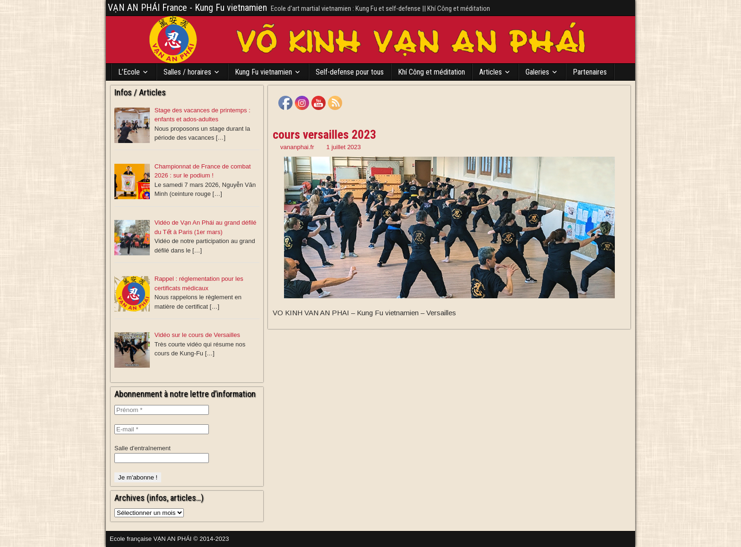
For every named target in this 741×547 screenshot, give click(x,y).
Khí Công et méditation (431, 71)
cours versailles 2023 (324, 134)
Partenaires (590, 71)
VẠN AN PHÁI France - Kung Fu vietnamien (187, 7)
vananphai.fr (297, 147)
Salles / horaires (187, 71)
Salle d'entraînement (142, 448)
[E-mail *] (161, 429)
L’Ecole (129, 71)
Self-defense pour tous (350, 71)
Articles (490, 71)
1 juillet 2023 (344, 147)
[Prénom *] (161, 410)
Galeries (537, 71)
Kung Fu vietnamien (263, 71)
